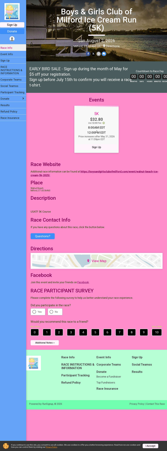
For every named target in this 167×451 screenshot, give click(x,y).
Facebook (85, 284)
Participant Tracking (14, 92)
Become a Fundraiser (110, 378)
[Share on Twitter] (94, 54)
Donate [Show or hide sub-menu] (6, 98)
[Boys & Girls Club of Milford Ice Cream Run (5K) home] (14, 11)
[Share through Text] (105, 54)
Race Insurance (11, 117)
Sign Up (14, 25)
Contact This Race (155, 406)
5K (97, 116)
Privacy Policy (136, 406)
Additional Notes (46, 345)
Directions (114, 46)
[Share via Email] (99, 54)
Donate (14, 31)
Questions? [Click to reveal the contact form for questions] (44, 238)
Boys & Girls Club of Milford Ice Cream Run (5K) (97, 19)
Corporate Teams (12, 79)
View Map (97, 263)
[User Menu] (14, 39)
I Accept (150, 445)
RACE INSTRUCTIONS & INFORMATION (13, 70)
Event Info (8, 54)
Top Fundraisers (107, 384)
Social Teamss (11, 86)
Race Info (8, 47)
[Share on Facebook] (89, 54)
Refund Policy (10, 111)
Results (7, 105)
